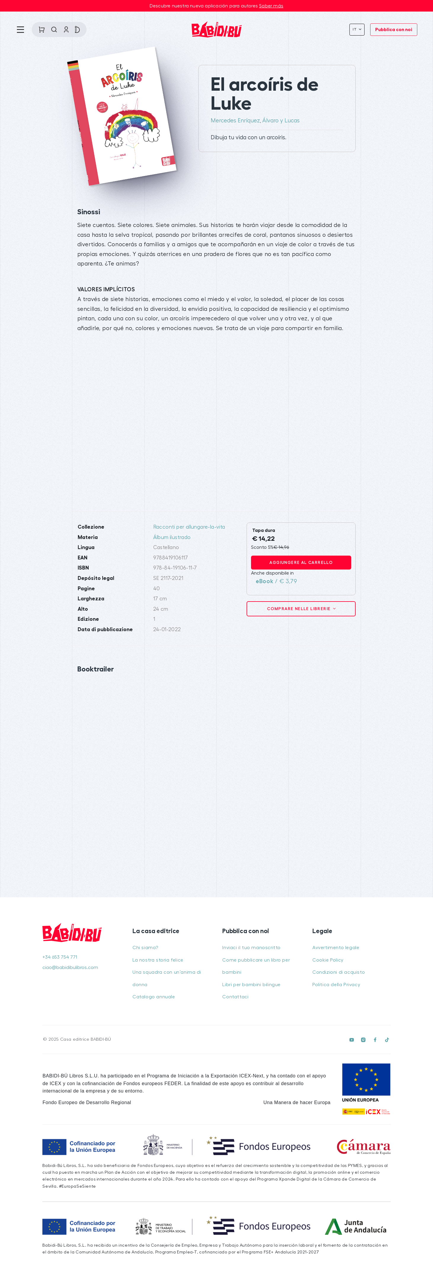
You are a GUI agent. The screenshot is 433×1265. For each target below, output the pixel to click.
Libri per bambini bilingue (251, 984)
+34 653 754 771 (59, 957)
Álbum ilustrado (172, 537)
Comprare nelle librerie (299, 609)
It (355, 29)
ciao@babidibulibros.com (70, 967)
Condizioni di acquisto (338, 972)
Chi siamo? (145, 947)
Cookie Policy (327, 960)
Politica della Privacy (336, 984)
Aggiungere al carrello (301, 562)
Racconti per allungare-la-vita (189, 527)
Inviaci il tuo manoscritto (251, 947)
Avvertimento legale (335, 947)
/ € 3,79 (276, 581)
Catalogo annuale (153, 996)
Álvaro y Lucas (281, 121)
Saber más (271, 6)
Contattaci (235, 996)
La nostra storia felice (157, 960)
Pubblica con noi (393, 29)
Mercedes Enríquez (235, 121)
